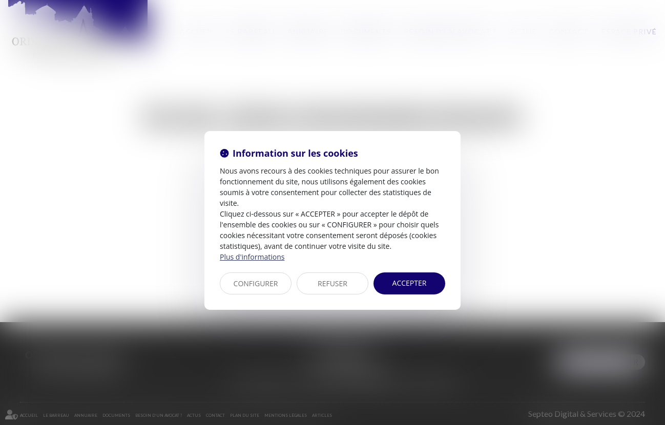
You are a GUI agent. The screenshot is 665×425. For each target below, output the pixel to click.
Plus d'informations (252, 257)
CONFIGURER (256, 283)
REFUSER (332, 283)
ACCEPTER (409, 283)
